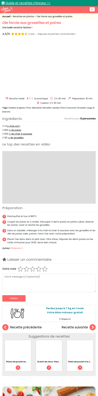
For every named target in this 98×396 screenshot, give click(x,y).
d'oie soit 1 (14, 73)
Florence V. (17, 195)
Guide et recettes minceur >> (27, 3)
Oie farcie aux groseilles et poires (54, 16)
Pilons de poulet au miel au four (22, 308)
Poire (63, 54)
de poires (16, 77)
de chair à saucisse (21, 80)
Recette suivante (79, 274)
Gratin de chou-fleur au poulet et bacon (58, 308)
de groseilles (17, 84)
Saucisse (71, 54)
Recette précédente (22, 274)
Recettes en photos (24, 16)
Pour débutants (34, 54)
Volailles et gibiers (17, 54)
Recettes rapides (51, 54)
